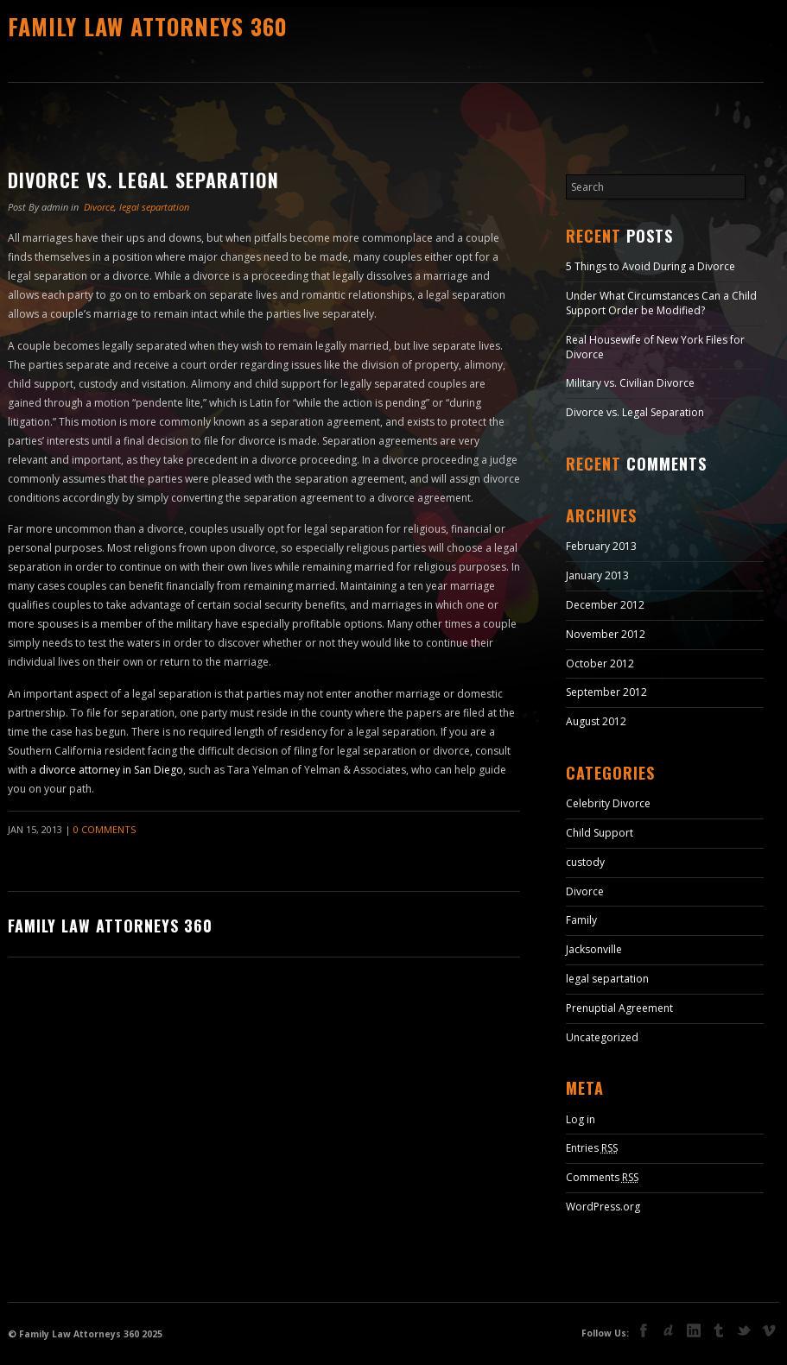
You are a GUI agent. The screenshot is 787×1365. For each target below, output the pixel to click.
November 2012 (605, 634)
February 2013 (601, 546)
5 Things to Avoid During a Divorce (650, 266)
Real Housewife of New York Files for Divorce (655, 347)
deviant (669, 1330)
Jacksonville (594, 949)
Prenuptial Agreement (619, 1008)
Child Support (599, 832)
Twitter (744, 1332)
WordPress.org (603, 1206)
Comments (602, 1177)
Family (581, 920)
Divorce (99, 206)
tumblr (719, 1330)
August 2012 (596, 721)
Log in (580, 1119)
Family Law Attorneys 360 (148, 26)
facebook (644, 1330)
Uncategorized (602, 1037)
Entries (592, 1148)
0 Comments (104, 829)
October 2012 (600, 663)
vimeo (769, 1330)
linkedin (694, 1330)
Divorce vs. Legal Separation (143, 179)
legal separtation (154, 206)
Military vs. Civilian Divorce (630, 383)
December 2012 (605, 604)
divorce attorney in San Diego (111, 769)
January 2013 (597, 575)
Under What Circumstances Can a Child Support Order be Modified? (661, 303)
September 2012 (606, 692)
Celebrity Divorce (608, 803)
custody (585, 862)
